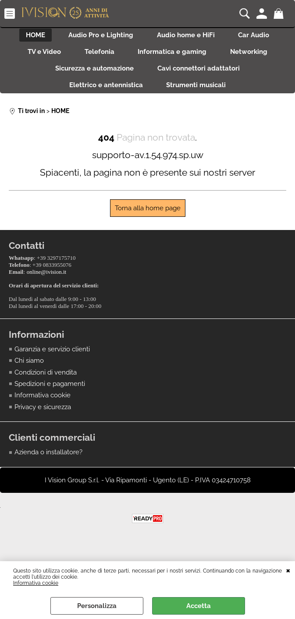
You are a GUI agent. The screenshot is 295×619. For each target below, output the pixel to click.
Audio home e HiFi (187, 36)
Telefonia (98, 55)
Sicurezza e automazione (93, 73)
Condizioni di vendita (45, 378)
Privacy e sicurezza (42, 413)
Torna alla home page (148, 216)
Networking (253, 55)
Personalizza (97, 606)
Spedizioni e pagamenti (49, 389)
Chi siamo (29, 366)
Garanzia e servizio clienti (52, 354)
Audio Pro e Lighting (99, 36)
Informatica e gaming (173, 55)
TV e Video (40, 55)
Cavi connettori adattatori (200, 73)
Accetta (198, 606)
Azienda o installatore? (48, 458)
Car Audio (258, 36)
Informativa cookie (35, 583)
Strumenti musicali (197, 92)
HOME (31, 36)
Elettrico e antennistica (105, 92)
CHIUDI (288, 570)
